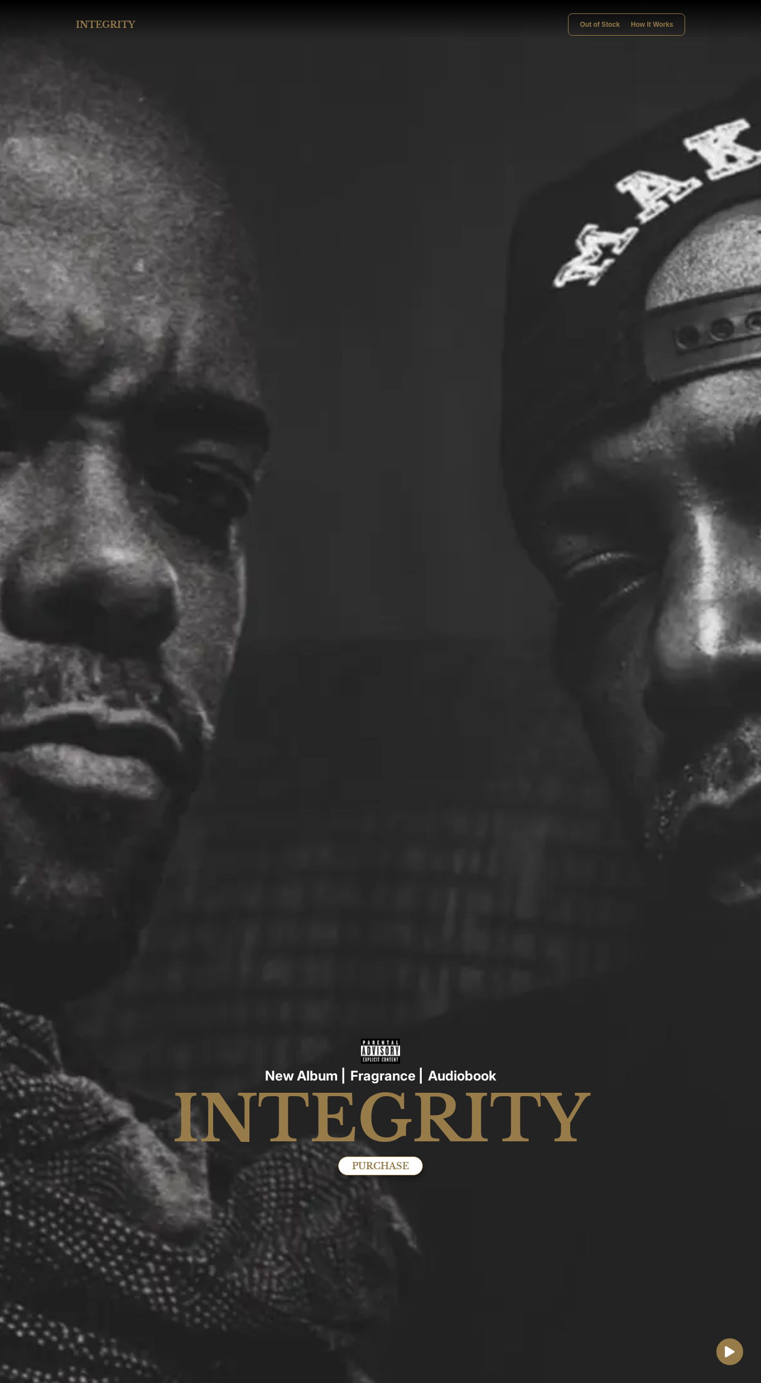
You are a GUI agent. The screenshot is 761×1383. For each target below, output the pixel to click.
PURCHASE (380, 1165)
